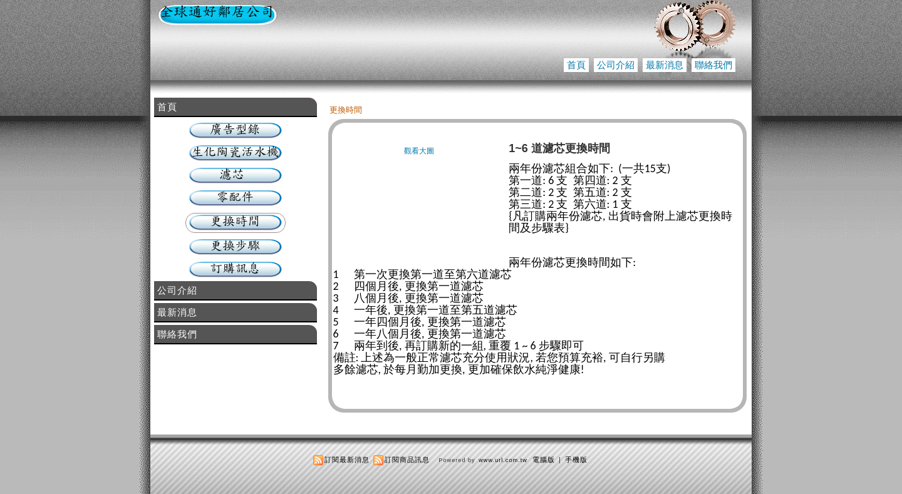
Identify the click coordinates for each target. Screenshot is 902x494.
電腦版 (543, 459)
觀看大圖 (419, 151)
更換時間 (345, 110)
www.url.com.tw (503, 460)
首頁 (576, 64)
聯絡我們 (713, 64)
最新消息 (664, 64)
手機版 (576, 459)
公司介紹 (616, 64)
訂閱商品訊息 (407, 459)
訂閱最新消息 (347, 459)
